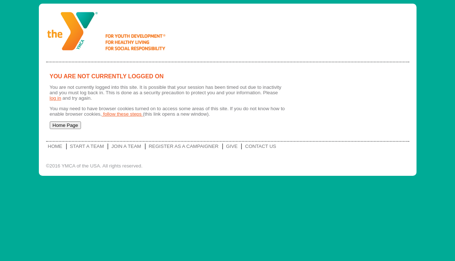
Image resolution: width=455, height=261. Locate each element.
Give (231, 146)
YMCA (109, 32)
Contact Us (260, 146)
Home (55, 146)
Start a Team (87, 146)
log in (55, 98)
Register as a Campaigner (183, 146)
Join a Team (126, 146)
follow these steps (122, 114)
